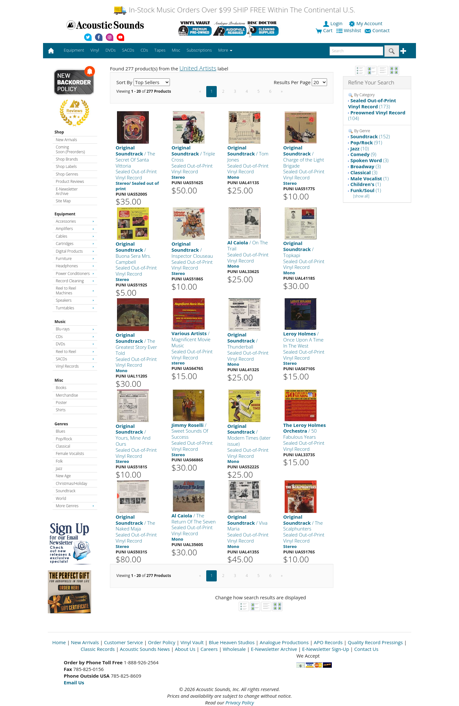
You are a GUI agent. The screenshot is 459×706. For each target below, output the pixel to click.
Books (61, 387)
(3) (369, 160)
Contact (378, 30)
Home (59, 642)
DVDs (75, 344)
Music (60, 321)
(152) (370, 136)
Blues (60, 431)
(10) (359, 148)
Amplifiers (75, 228)
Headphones (75, 266)
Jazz (59, 468)
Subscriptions (199, 50)
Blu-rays (75, 329)
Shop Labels (66, 166)
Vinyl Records (75, 366)
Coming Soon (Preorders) (70, 149)
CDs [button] (144, 50)
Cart (324, 30)
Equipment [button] (74, 50)
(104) (376, 115)
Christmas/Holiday (71, 483)
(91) (366, 142)
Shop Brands (67, 159)
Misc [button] (176, 50)
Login (333, 23)
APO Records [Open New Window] (328, 642)
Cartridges (75, 243)
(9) (363, 154)
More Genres (75, 505)
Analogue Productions (284, 642)
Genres (61, 424)
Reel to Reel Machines (75, 290)
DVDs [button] (111, 50)
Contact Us (366, 649)
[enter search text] (356, 51)
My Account (366, 23)
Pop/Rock (64, 439)
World (61, 498)
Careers (209, 649)
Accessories (75, 221)
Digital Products (75, 251)
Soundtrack (65, 490)
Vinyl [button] (95, 50)
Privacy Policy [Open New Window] (239, 702)
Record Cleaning (75, 281)
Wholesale (234, 649)
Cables (75, 236)
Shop (59, 132)
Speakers (75, 300)
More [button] (225, 50)
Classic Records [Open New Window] (98, 649)
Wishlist (349, 30)
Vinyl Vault (192, 642)
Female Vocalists (70, 453)
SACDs (75, 359)
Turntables (75, 308)
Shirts (61, 410)
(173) (372, 103)
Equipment (65, 214)
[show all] (361, 196)
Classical (63, 446)
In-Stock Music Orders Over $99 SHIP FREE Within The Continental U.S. (234, 10)
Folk (59, 461)
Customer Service (123, 642)
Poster (61, 402)
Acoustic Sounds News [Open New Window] (145, 649)
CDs (75, 336)
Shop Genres (67, 174)
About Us (185, 649)
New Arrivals (66, 139)
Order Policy (161, 642)
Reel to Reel (75, 351)
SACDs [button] (128, 50)
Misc (59, 380)
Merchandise (67, 395)
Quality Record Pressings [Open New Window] (375, 642)
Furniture (75, 258)
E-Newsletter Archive (67, 191)
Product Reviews (70, 181)
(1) (369, 178)
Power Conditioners (75, 273)
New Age (63, 476)
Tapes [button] (159, 50)
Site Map (63, 201)
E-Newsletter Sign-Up (325, 649)
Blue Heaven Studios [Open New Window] (232, 642)
